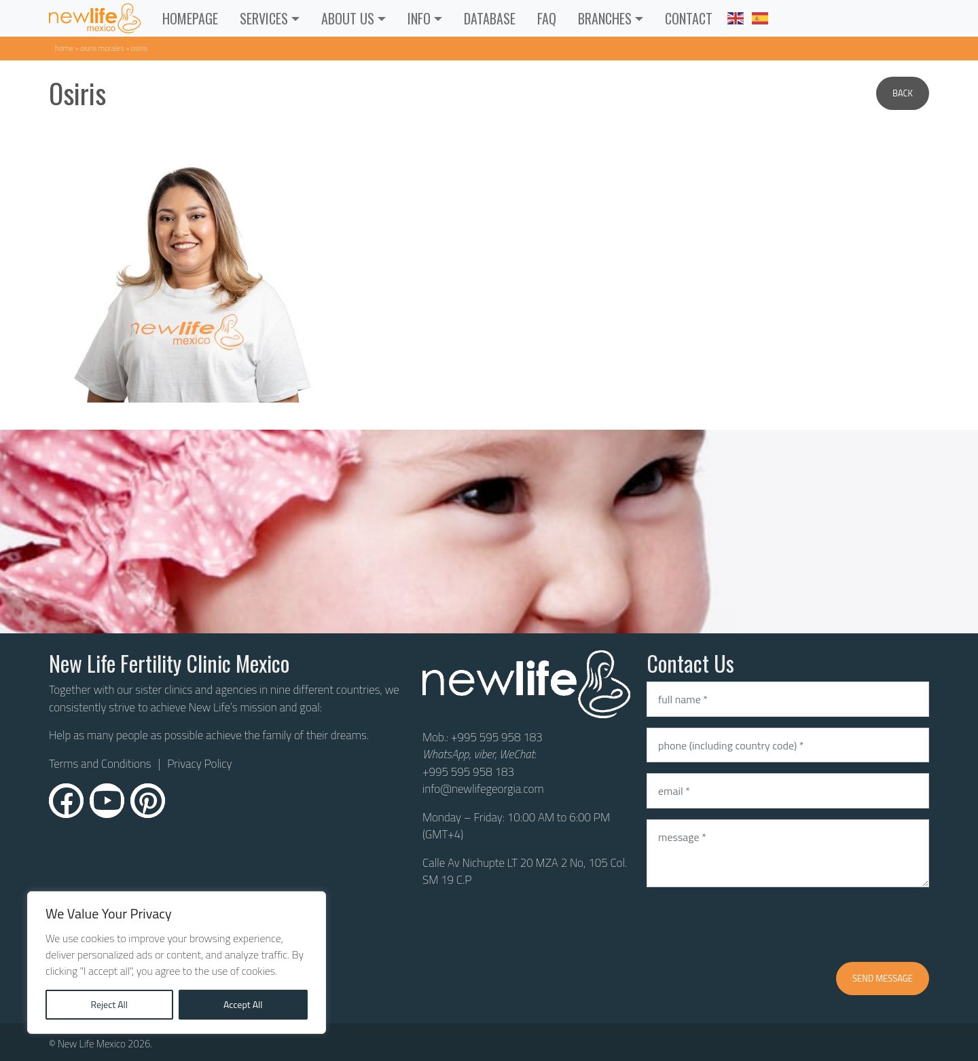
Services (264, 18)
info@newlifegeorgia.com (483, 789)
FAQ (546, 18)
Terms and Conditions (100, 764)
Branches (605, 18)
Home (64, 48)
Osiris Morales (102, 48)
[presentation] (750, 924)
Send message (882, 978)
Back (902, 93)
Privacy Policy (199, 764)
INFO (419, 18)
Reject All (109, 1004)
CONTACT (688, 18)
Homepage (190, 18)
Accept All (243, 1004)
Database (489, 18)
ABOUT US (347, 18)
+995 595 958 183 (497, 737)
